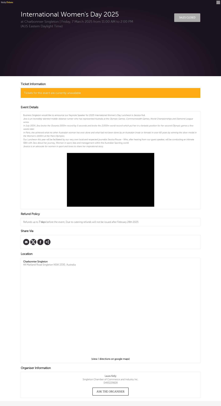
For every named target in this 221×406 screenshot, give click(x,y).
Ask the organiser (111, 391)
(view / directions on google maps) (110, 359)
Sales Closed (187, 17)
